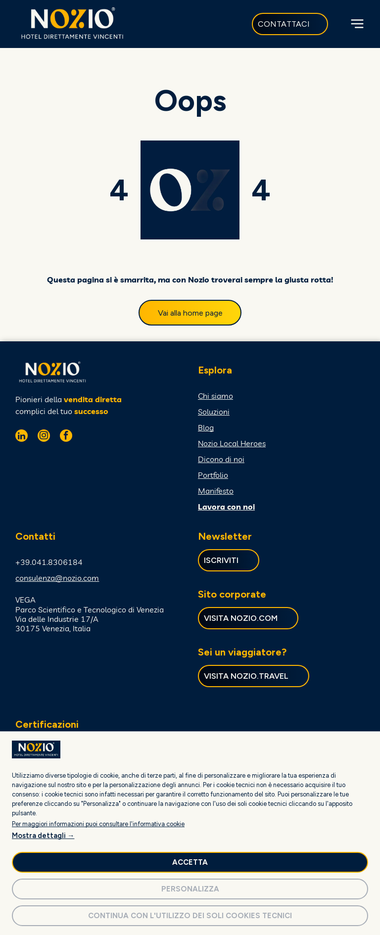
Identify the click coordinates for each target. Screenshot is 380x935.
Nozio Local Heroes (232, 443)
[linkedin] (21, 436)
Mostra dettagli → (43, 835)
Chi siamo (215, 396)
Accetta (190, 862)
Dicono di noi (221, 459)
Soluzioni (214, 412)
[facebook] (66, 436)
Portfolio (213, 475)
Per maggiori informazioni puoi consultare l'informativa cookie (98, 824)
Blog (206, 427)
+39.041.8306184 (49, 562)
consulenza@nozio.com (57, 578)
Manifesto (216, 491)
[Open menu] (357, 23)
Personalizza (190, 889)
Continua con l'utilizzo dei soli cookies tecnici (190, 915)
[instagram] (44, 436)
